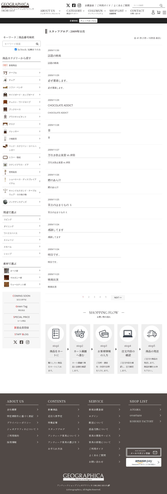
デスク (12, 124)
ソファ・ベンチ (16, 87)
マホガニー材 (15, 277)
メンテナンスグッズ (18, 202)
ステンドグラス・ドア (19, 165)
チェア (12, 80)
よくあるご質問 (121, 5)
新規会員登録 (21, 327)
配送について (96, 422)
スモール (8, 246)
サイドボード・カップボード (21, 95)
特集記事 (53, 422)
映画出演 (53, 279)
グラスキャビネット (18, 117)
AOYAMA (135, 409)
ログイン (93, 416)
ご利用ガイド (104, 5)
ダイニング (9, 226)
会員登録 (89, 5)
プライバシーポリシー (19, 422)
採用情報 (12, 442)
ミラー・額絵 (15, 157)
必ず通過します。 (58, 80)
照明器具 (13, 172)
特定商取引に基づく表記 (20, 416)
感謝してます (56, 230)
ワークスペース (10, 233)
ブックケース (15, 109)
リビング (8, 219)
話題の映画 (54, 55)
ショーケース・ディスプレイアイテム (22, 180)
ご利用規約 (13, 435)
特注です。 (54, 254)
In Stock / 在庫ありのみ (29, 50)
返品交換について (98, 429)
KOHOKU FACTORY (141, 421)
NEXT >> (118, 297)
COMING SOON (21, 298)
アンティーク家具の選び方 (62, 442)
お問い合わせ (96, 461)
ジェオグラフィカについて (21, 429)
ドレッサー (14, 131)
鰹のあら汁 (54, 180)
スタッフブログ (56, 429)
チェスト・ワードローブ (19, 102)
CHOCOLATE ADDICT (60, 105)
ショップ (8, 253)
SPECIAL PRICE (21, 319)
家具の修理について (100, 442)
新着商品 (13, 65)
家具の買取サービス (100, 435)
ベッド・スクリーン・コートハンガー (22, 147)
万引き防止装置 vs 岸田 (61, 155)
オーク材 (13, 270)
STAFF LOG (21, 334)
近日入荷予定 (55, 416)
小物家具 (13, 139)
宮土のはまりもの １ (60, 205)
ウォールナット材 (17, 284)
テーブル (13, 73)
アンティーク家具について (62, 435)
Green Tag (21, 308)
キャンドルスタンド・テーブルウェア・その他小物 (22, 192)
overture (136, 415)
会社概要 (12, 409)
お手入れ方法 (55, 448)
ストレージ (9, 240)
